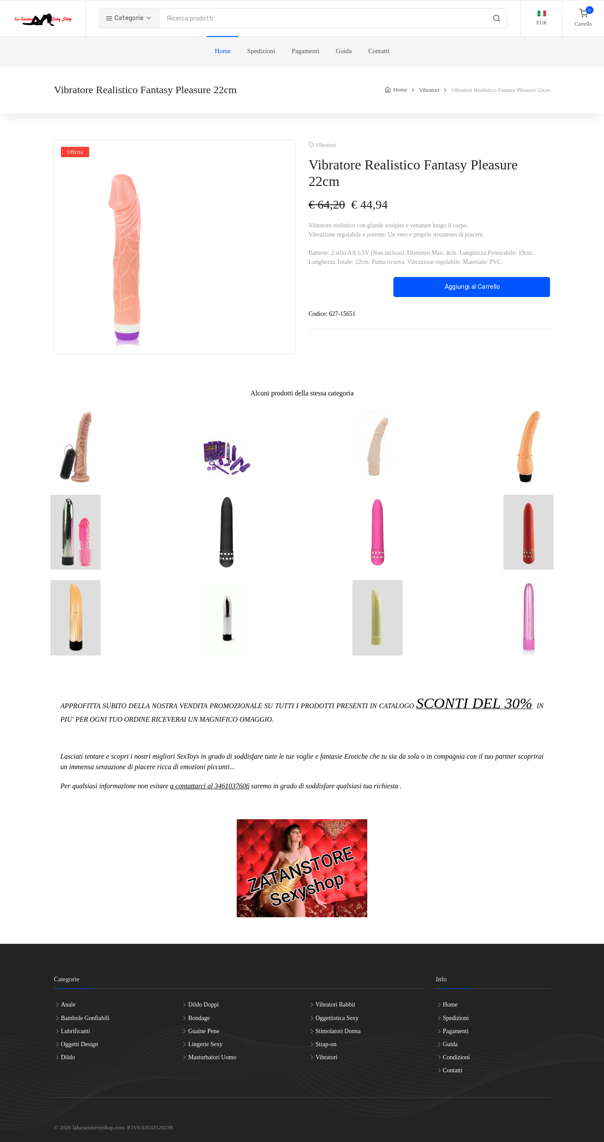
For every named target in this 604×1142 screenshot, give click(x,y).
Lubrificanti (75, 1031)
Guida (344, 50)
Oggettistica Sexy (337, 1018)
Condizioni (456, 1057)
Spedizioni (261, 50)
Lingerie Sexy (205, 1044)
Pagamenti (305, 50)
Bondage (199, 1018)
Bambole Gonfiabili (85, 1018)
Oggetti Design (79, 1044)
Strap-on (325, 1044)
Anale (68, 1004)
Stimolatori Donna (338, 1031)
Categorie (125, 18)
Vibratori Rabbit (335, 1004)
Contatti (378, 50)
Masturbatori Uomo (212, 1057)
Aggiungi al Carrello (471, 287)
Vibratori (429, 90)
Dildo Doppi (203, 1004)
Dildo (68, 1057)
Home (223, 50)
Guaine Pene (203, 1031)
